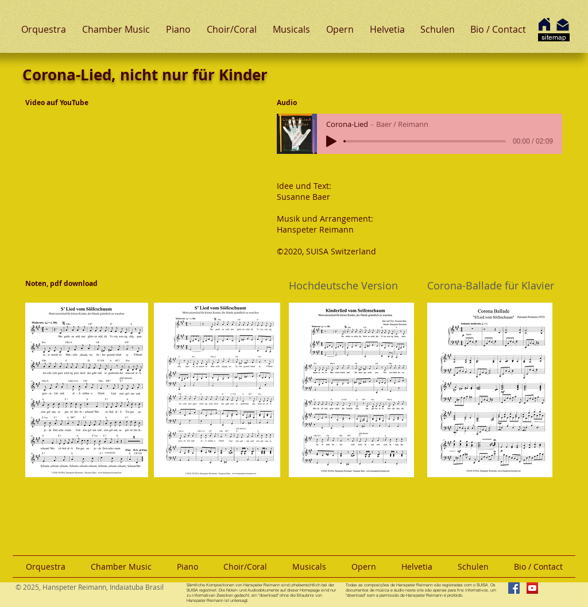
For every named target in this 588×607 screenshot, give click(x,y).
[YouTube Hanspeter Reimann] (532, 588)
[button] (43, 29)
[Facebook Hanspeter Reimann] (514, 588)
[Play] (331, 141)
